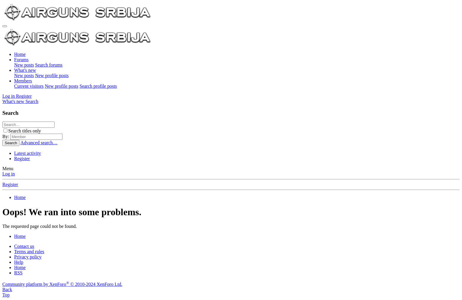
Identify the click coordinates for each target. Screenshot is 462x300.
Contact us (24, 246)
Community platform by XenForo (62, 284)
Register (22, 158)
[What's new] (13, 101)
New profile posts (52, 75)
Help (18, 262)
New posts (24, 64)
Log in (8, 173)
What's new (25, 70)
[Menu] (4, 26)
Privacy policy (28, 256)
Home (20, 54)
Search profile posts (98, 86)
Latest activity (27, 153)
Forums (21, 59)
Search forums (48, 64)
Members (23, 80)
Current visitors (29, 86)
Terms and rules (29, 251)
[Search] (31, 101)
